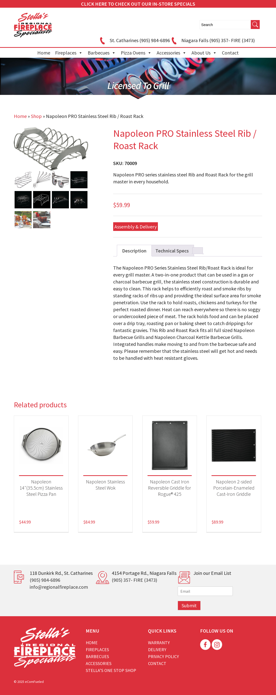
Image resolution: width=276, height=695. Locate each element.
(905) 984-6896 (45, 580)
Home (43, 53)
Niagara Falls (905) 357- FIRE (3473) (212, 40)
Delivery (157, 649)
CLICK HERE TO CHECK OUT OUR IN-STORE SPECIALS (138, 4)
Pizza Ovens (136, 53)
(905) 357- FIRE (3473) (134, 580)
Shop (36, 116)
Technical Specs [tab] (172, 251)
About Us (204, 53)
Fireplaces (69, 53)
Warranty (159, 642)
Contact (230, 53)
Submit (189, 605)
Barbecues (102, 53)
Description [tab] (134, 251)
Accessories (172, 53)
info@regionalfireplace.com (59, 587)
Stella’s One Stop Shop (111, 670)
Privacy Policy (163, 656)
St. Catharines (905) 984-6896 (134, 40)
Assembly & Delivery (135, 226)
